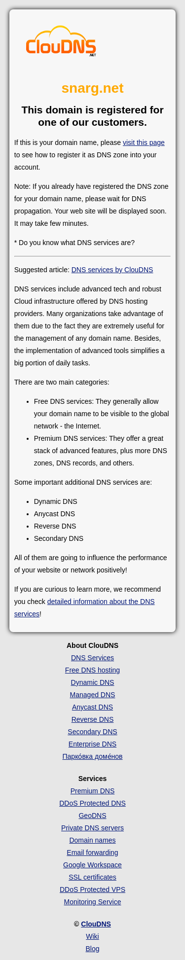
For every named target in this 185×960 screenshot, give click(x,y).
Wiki (92, 936)
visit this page (144, 142)
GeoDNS (92, 815)
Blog (92, 949)
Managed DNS (92, 695)
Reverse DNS (93, 719)
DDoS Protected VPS (92, 889)
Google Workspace (92, 865)
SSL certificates (92, 877)
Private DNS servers (92, 828)
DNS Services (92, 658)
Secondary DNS (92, 732)
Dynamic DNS (92, 682)
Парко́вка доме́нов (93, 756)
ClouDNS (96, 924)
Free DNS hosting (92, 670)
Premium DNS (92, 791)
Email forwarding (92, 852)
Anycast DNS (92, 707)
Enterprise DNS (92, 744)
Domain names (92, 840)
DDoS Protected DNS (92, 803)
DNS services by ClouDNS (112, 270)
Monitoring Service (92, 902)
